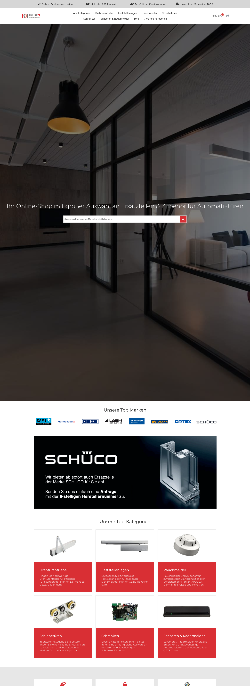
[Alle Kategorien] (82, 13)
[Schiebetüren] (169, 13)
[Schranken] (89, 19)
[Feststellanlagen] (127, 13)
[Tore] (136, 19)
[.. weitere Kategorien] (155, 19)
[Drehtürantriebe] (104, 13)
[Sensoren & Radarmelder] (114, 19)
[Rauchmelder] (149, 13)
